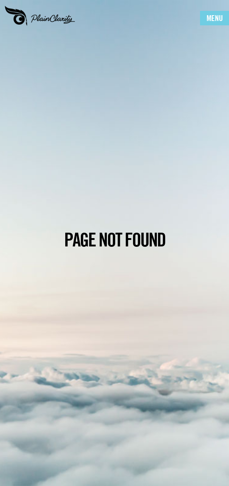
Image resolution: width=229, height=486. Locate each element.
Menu (215, 18)
